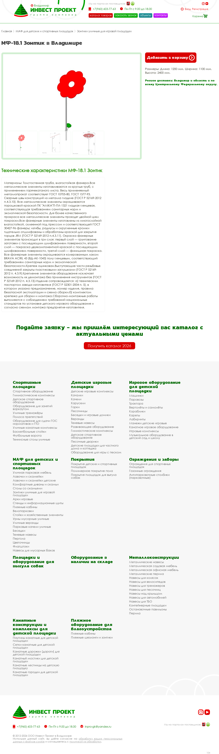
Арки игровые (23, 499)
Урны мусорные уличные (31, 518)
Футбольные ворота (27, 435)
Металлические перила (146, 573)
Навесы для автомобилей (147, 597)
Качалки (77, 395)
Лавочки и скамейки (28, 476)
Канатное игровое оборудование (153, 427)
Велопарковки (23, 510)
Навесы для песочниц (145, 589)
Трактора (136, 403)
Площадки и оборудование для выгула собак (33, 561)
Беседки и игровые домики (91, 414)
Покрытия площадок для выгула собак (94, 476)
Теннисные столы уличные (31, 439)
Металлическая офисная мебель (153, 569)
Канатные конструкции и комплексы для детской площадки (34, 626)
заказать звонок (126, 15)
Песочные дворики (84, 441)
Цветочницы (21, 542)
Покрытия (82, 459)
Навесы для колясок (143, 577)
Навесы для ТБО (140, 601)
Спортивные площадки (27, 384)
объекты (145, 15)
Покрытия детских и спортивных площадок (94, 465)
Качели (76, 399)
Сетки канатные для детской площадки (34, 646)
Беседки (19, 530)
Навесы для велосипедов (147, 581)
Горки (75, 407)
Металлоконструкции (154, 557)
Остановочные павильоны (148, 609)
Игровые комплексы (144, 431)
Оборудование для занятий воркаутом (32, 407)
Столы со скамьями (27, 488)
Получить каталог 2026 (109, 345)
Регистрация (200, 9)
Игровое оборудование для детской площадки (155, 386)
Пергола (19, 538)
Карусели (78, 403)
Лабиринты (137, 419)
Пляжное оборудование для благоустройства (91, 624)
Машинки (136, 395)
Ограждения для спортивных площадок (150, 465)
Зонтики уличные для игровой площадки (104, 31)
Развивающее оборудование (92, 426)
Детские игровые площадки (91, 384)
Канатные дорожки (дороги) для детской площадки (36, 653)
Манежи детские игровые (148, 423)
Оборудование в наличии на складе (92, 559)
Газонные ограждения (145, 470)
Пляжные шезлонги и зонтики (92, 637)
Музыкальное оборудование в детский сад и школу (151, 436)
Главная (6, 31)
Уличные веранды (25, 522)
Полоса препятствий (28, 416)
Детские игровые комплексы (92, 391)
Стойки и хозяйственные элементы (38, 514)
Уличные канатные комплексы (35, 427)
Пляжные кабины (25, 506)
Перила (134, 613)
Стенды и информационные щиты (38, 503)
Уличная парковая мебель (32, 472)
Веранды (77, 418)
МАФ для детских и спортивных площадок (44, 31)
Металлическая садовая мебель (153, 565)
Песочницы (79, 410)
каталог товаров (101, 15)
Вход (188, 9)
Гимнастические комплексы (34, 395)
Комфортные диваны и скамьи (36, 484)
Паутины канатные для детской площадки (35, 639)
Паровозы (136, 399)
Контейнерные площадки (147, 605)
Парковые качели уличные (32, 526)
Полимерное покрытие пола (92, 470)
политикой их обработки (85, 741)
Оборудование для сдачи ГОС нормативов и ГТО (35, 422)
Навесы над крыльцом (145, 593)
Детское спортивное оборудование (28, 400)
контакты (161, 15)
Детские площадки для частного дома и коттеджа (95, 447)
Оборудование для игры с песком (96, 452)
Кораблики (137, 411)
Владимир (41, 5)
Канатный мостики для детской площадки (35, 660)
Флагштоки (21, 546)
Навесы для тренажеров (147, 585)
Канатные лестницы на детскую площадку (36, 666)
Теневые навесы (82, 422)
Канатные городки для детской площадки (35, 673)
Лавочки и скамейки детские (34, 480)
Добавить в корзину (171, 58)
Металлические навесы (146, 561)
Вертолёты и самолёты (146, 407)
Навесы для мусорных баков (34, 550)
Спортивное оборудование (33, 391)
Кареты (134, 415)
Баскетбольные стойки (29, 431)
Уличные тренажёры (28, 412)
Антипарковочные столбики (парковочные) (149, 476)
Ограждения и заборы (154, 459)
